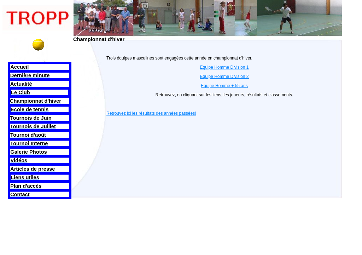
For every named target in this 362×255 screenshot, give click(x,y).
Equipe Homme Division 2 (224, 76)
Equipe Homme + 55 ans (224, 85)
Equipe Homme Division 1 (224, 67)
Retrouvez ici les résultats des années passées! (151, 113)
